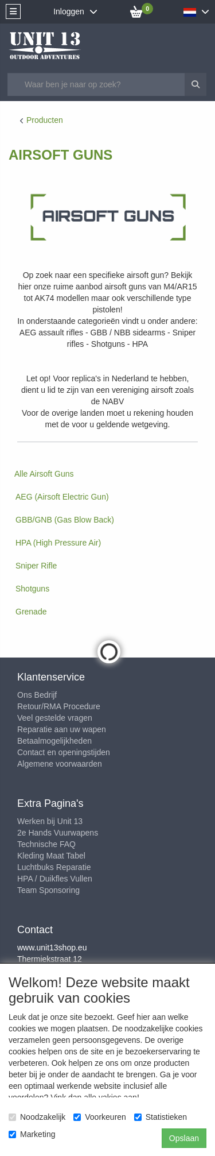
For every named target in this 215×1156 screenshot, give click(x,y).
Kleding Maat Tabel (51, 855)
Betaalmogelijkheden (54, 740)
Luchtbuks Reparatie (54, 867)
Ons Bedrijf (37, 694)
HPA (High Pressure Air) (58, 542)
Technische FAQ (46, 844)
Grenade (30, 611)
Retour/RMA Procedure (58, 706)
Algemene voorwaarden (59, 763)
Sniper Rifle (36, 565)
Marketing (32, 1134)
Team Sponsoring (48, 890)
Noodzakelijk (37, 1117)
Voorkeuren (99, 1117)
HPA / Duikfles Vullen (54, 878)
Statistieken (160, 1117)
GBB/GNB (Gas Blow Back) (64, 519)
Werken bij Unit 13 (50, 821)
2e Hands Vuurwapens (57, 832)
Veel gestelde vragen (54, 717)
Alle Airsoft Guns (44, 473)
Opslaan (184, 1138)
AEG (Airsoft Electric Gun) (62, 496)
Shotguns (32, 588)
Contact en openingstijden (63, 752)
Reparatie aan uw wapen (61, 729)
